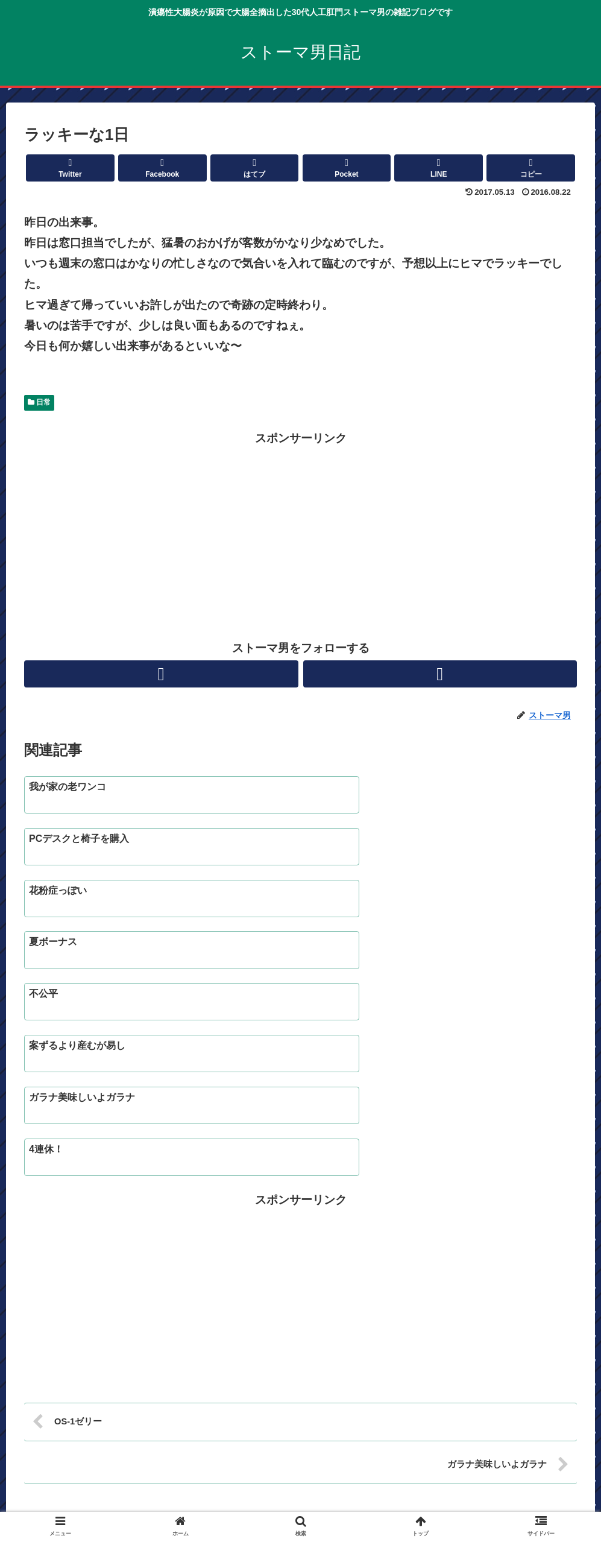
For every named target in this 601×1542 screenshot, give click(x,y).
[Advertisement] (300, 533)
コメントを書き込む (300, 1369)
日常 (39, 402)
